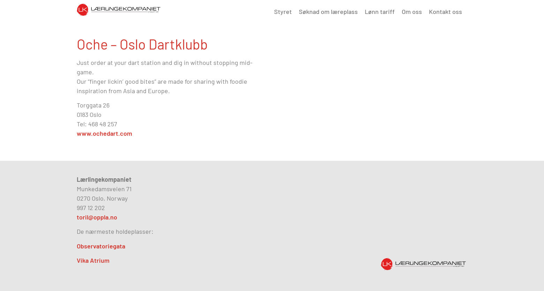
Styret (283, 11)
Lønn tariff (380, 11)
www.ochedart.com (104, 133)
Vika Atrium (93, 260)
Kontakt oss (445, 11)
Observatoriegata (101, 246)
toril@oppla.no (97, 217)
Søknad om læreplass (328, 11)
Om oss (412, 11)
